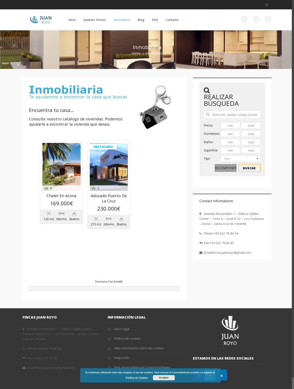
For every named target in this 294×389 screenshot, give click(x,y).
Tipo (207, 158)
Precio (208, 125)
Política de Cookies (137, 377)
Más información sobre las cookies (139, 336)
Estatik (118, 270)
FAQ (155, 20)
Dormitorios (212, 134)
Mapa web (121, 346)
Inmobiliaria (122, 20)
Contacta (172, 20)
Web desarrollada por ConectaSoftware (142, 355)
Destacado (53, 204)
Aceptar (164, 377)
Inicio (72, 20)
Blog (141, 20)
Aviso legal (121, 317)
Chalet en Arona (107, 147)
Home (136, 53)
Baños (208, 142)
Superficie (211, 150)
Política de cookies (127, 327)
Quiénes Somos (94, 20)
